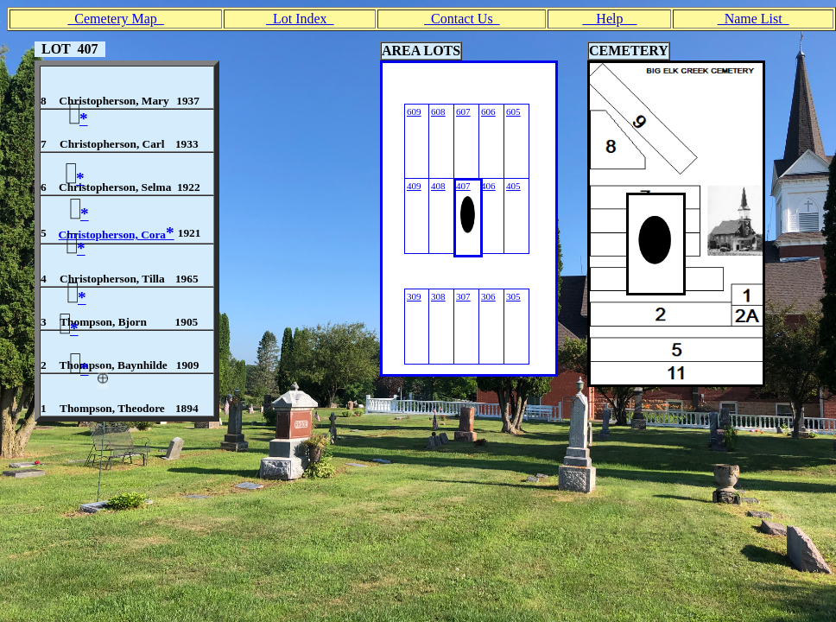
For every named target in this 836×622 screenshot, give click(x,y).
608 (438, 111)
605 (513, 111)
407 (463, 186)
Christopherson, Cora (116, 234)
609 (414, 111)
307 (463, 296)
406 (488, 186)
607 (463, 111)
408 (438, 186)
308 (438, 296)
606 (488, 111)
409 (414, 186)
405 (513, 186)
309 (414, 296)
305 (513, 296)
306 (488, 296)
